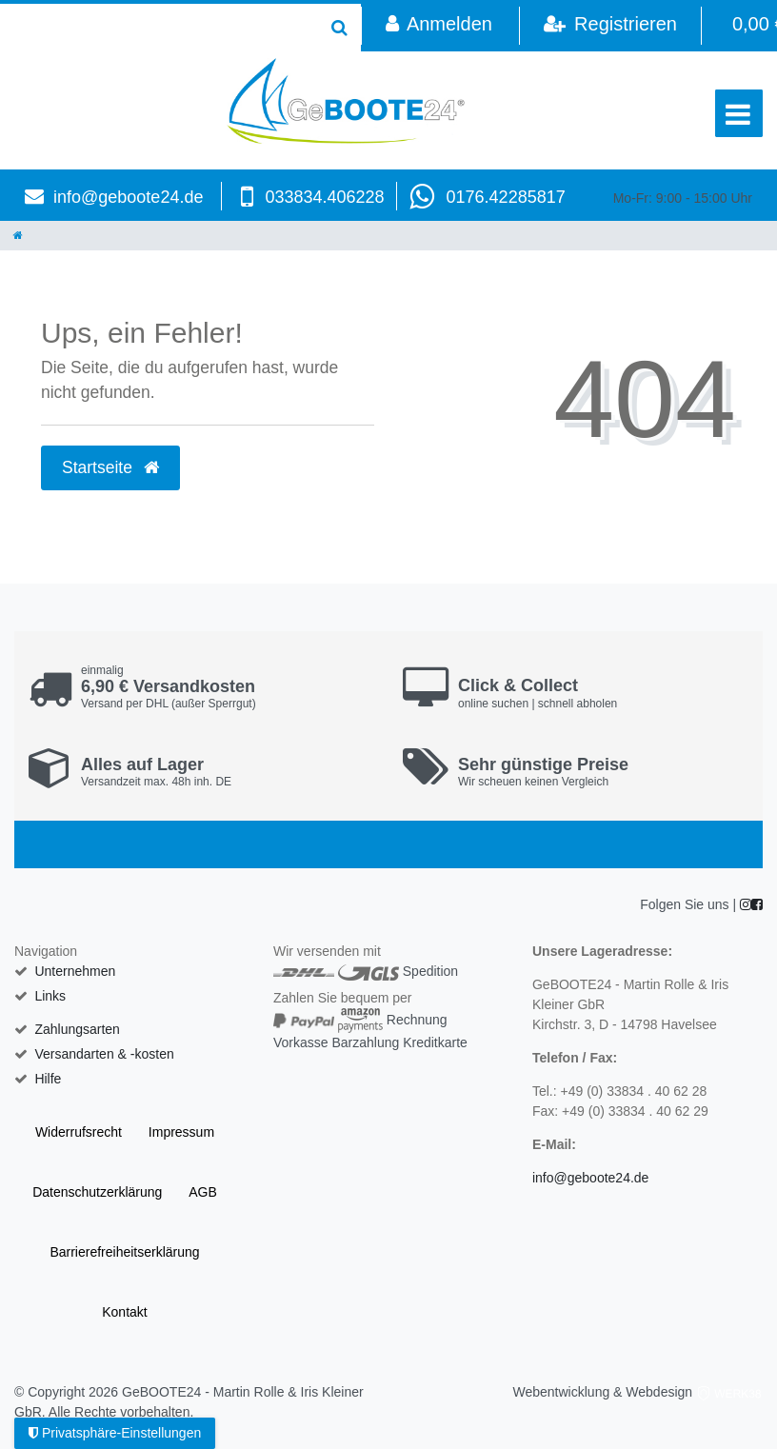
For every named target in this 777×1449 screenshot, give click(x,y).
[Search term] (159, 27)
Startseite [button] (110, 467)
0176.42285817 (506, 197)
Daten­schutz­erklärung (97, 1192)
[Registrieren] (610, 26)
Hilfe (47, 1078)
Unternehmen (74, 971)
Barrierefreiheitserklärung (124, 1252)
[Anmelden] (438, 26)
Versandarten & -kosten (103, 1054)
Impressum (181, 1132)
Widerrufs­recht (78, 1132)
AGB (203, 1192)
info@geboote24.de (128, 197)
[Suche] (339, 27)
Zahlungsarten (77, 1029)
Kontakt (124, 1312)
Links (50, 995)
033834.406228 (324, 197)
